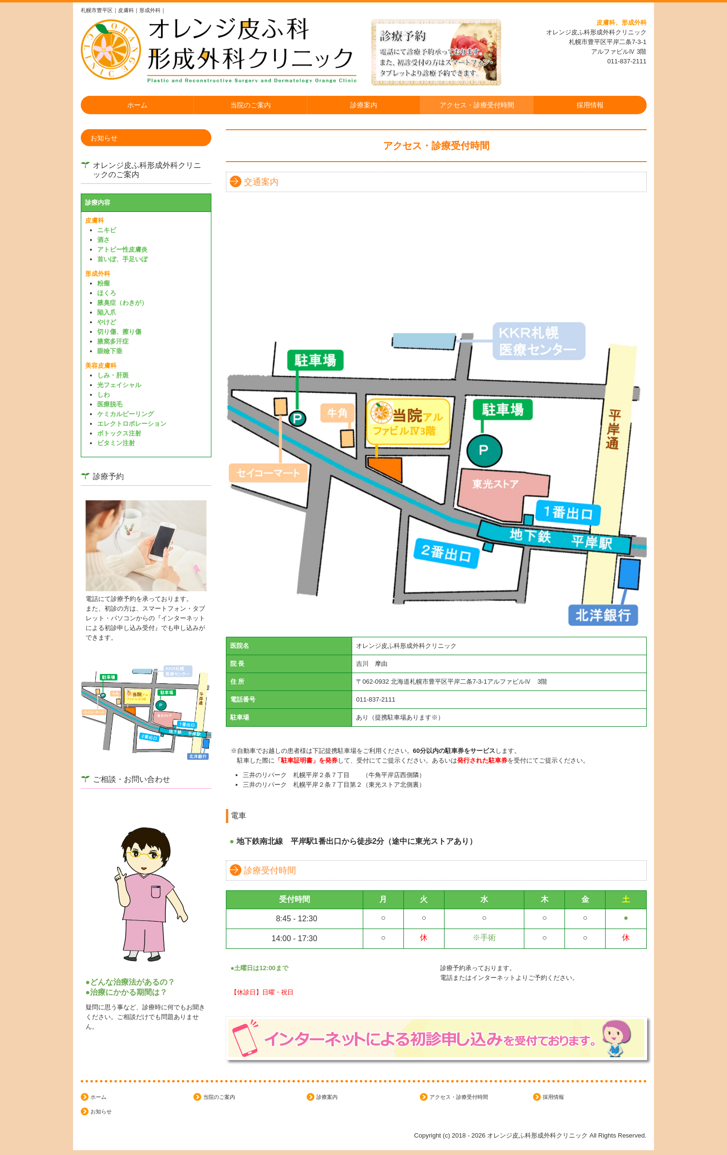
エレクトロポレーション (131, 423)
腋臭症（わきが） (122, 302)
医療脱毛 (109, 404)
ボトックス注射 (119, 433)
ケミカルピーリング (125, 414)
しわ (103, 394)
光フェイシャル (119, 385)
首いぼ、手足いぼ (122, 259)
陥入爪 (106, 312)
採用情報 (590, 105)
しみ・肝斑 (113, 375)
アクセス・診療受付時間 (477, 105)
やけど (106, 322)
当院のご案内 (250, 105)
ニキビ (106, 230)
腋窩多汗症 (113, 341)
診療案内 (363, 105)
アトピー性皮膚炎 (122, 249)
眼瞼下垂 (109, 351)
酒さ (103, 239)
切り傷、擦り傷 (119, 331)
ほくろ (106, 293)
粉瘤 (103, 283)
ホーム (137, 105)
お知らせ (104, 138)
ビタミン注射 (116, 443)
